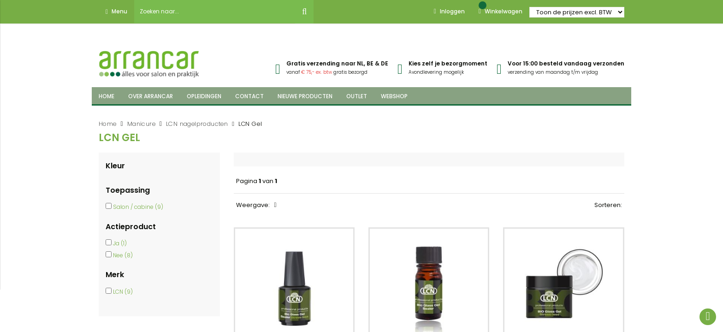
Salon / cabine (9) (138, 207)
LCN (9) (123, 292)
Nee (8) (123, 255)
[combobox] (215, 11)
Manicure (141, 123)
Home (108, 123)
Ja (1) (120, 243)
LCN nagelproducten (197, 123)
